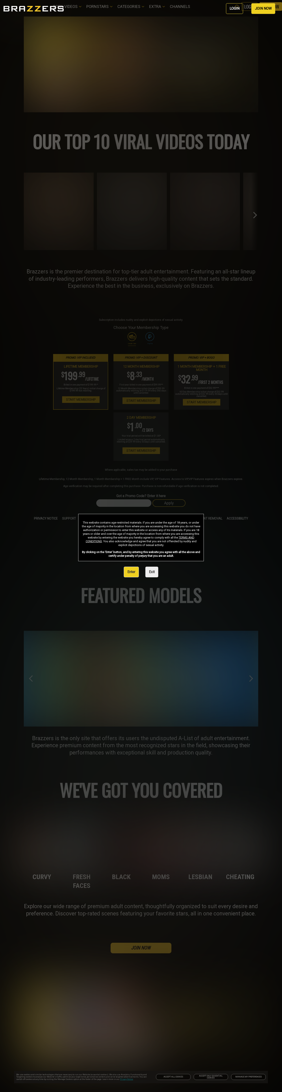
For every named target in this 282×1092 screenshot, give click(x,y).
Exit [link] (152, 572)
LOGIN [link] (234, 8)
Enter (131, 572)
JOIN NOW (263, 8)
